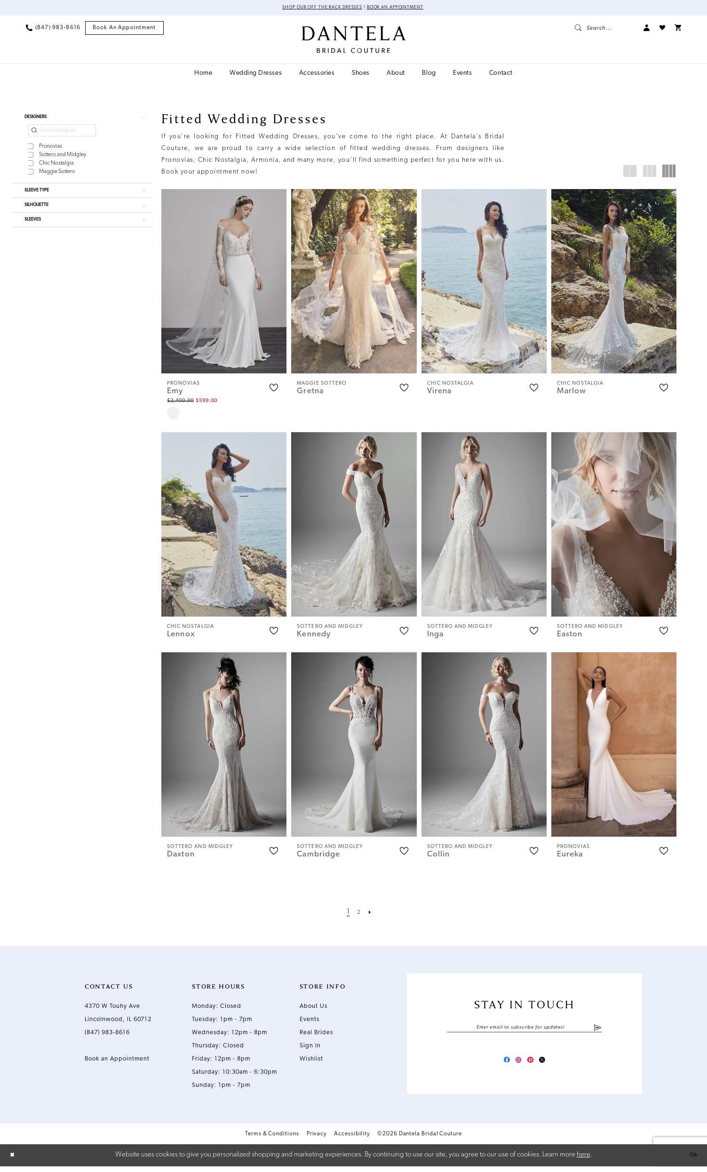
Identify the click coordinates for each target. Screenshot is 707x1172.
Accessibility (352, 1140)
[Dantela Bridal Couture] (353, 41)
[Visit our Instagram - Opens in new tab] (516, 1064)
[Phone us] (53, 29)
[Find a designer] (62, 136)
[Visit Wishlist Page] (662, 29)
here (583, 1160)
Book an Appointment (405, 8)
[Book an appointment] (124, 29)
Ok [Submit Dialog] (691, 1160)
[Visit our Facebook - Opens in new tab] (499, 1064)
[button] (647, 29)
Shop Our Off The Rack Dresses (314, 8)
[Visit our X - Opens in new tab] (550, 1064)
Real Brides (316, 1034)
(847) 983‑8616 (107, 1034)
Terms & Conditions (272, 1140)
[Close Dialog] (14, 1161)
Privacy (316, 1140)
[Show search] (604, 29)
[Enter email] (524, 1030)
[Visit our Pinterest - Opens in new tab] (533, 1064)
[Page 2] (359, 914)
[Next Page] (372, 914)
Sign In (310, 1048)
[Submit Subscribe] (597, 1030)
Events (309, 1021)
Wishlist (311, 1061)
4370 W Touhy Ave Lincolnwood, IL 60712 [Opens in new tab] (118, 1014)
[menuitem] (53, 29)
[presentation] (223, 282)
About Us (313, 1008)
